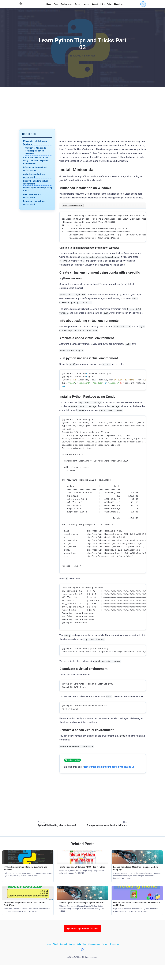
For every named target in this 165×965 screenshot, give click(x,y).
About (86, 4)
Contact (95, 4)
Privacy (105, 944)
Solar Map (81, 944)
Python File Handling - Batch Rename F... (58, 825)
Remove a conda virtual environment (34, 202)
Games (72, 944)
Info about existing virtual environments (35, 169)
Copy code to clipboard (72, 205)
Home (49, 4)
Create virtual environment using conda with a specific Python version (36, 160)
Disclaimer (118, 4)
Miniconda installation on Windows (35, 142)
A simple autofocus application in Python (107, 825)
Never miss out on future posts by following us (109, 766)
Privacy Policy (106, 4)
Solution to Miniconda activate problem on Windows (35, 151)
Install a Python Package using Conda (37, 189)
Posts (56, 4)
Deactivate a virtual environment (32, 196)
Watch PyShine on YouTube (82, 928)
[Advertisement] (82, 108)
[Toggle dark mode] (143, 4)
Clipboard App (94, 944)
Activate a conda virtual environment (34, 175)
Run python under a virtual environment (35, 182)
